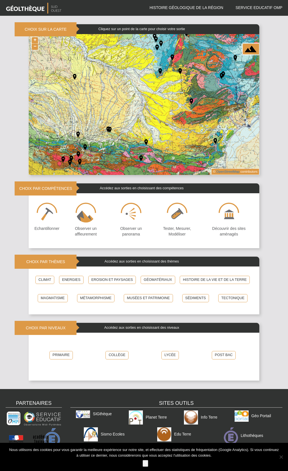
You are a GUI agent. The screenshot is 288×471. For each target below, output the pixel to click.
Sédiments (195, 298)
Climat (45, 280)
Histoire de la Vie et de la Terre (215, 280)
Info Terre (200, 417)
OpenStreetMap (227, 171)
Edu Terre (174, 434)
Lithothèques (243, 435)
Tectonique (232, 298)
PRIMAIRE (61, 355)
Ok (145, 463)
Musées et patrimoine (148, 298)
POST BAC (224, 355)
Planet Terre (148, 417)
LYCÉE (170, 355)
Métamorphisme (96, 298)
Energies (71, 280)
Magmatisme (53, 298)
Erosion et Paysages (112, 280)
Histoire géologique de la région (186, 8)
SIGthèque (94, 414)
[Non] (281, 457)
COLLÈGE (117, 355)
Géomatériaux (158, 280)
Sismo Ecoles (104, 434)
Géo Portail (253, 416)
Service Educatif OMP (259, 8)
